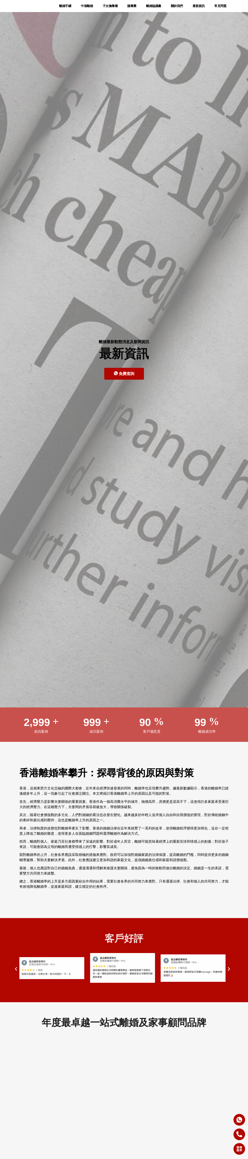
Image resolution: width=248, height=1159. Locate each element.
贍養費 (131, 8)
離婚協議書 (153, 8)
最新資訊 (199, 8)
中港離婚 (87, 8)
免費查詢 (124, 379)
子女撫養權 (110, 8)
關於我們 (177, 8)
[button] (16, 974)
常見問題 (220, 8)
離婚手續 (65, 8)
